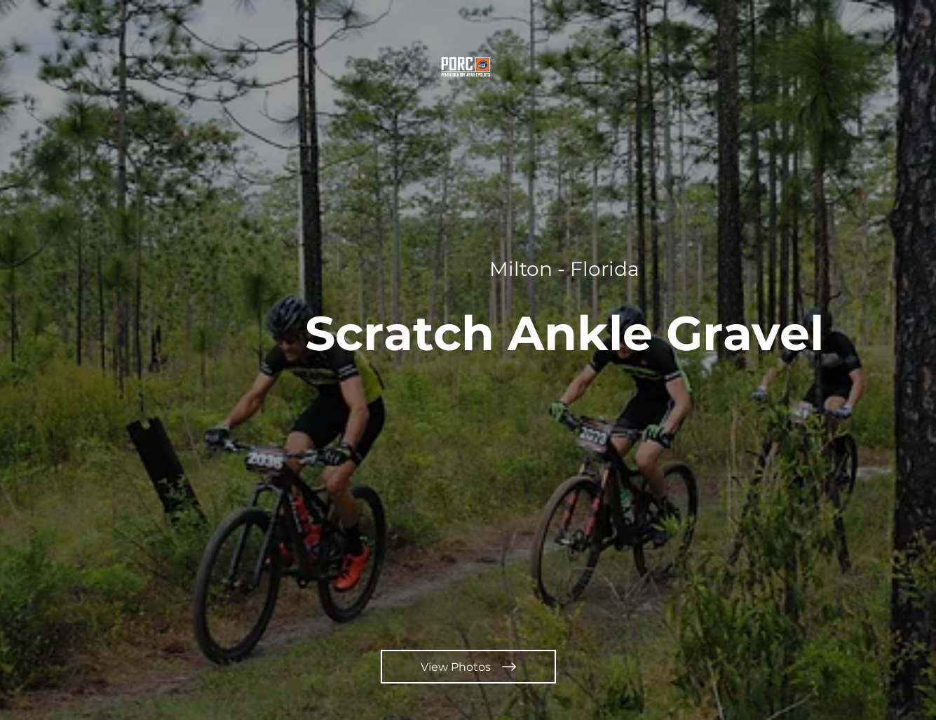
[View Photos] (468, 667)
